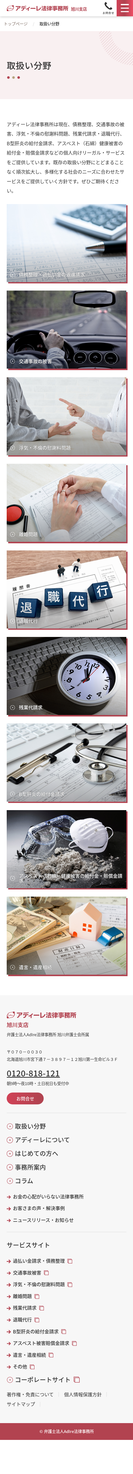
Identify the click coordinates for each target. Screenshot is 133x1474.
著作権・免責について (30, 1394)
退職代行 (22, 1319)
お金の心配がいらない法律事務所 (48, 1196)
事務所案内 (30, 1167)
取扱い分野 (30, 1126)
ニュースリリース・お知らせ (43, 1220)
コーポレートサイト (43, 1379)
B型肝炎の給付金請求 (36, 1331)
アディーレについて (42, 1139)
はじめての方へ (36, 1153)
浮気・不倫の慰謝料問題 (39, 1284)
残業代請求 (24, 1308)
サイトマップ (21, 1404)
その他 (20, 1366)
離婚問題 (22, 1296)
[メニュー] (125, 8)
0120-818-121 (33, 1073)
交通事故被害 (27, 1272)
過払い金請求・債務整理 (39, 1261)
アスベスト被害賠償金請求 (41, 1343)
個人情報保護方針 (83, 1394)
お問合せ (25, 1098)
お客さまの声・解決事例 (39, 1208)
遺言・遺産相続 (29, 1355)
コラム (24, 1180)
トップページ (16, 24)
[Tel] (108, 8)
